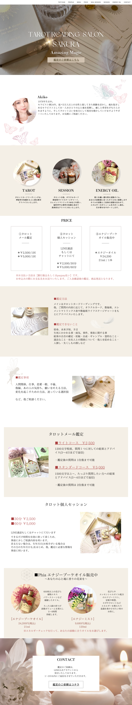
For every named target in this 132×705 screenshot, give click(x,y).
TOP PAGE (61, 2)
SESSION (107, 2)
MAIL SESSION (96, 2)
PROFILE (71, 2)
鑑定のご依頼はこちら (66, 60)
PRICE (86, 2)
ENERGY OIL (117, 2)
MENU (79, 2)
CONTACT (127, 2)
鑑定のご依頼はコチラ (66, 684)
